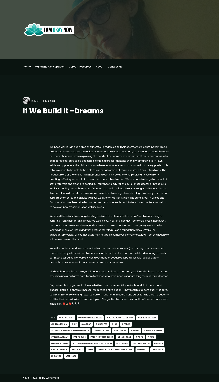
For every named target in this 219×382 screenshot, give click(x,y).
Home (27, 66)
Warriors (71, 356)
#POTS (139, 337)
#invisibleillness (153, 330)
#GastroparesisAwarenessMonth (70, 330)
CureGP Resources (80, 66)
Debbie (35, 101)
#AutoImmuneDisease (90, 317)
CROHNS (158, 343)
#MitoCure (79, 337)
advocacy (122, 343)
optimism (142, 349)
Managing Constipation (49, 66)
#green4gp (120, 330)
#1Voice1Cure (66, 317)
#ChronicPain (59, 324)
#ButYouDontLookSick (120, 317)
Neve (26, 378)
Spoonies (56, 356)
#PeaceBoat (124, 337)
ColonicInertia (141, 343)
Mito (90, 349)
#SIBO (151, 337)
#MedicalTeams (60, 337)
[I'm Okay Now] (49, 29)
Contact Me (115, 66)
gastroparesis (59, 349)
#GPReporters (101, 330)
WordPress (52, 378)
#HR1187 (135, 330)
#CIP (74, 324)
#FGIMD (126, 324)
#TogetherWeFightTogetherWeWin (92, 343)
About (99, 66)
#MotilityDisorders (101, 337)
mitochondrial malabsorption (114, 349)
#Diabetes (101, 324)
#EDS (114, 324)
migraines (77, 349)
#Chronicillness (147, 317)
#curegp (86, 324)
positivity (157, 349)
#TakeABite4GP (59, 343)
